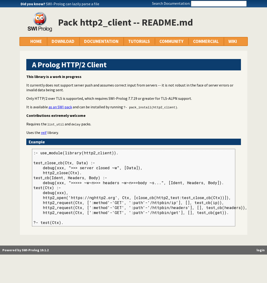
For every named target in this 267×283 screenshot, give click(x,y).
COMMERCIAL (206, 41)
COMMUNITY (171, 41)
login (261, 250)
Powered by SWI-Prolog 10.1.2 (25, 250)
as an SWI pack (60, 107)
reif (44, 132)
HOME (36, 41)
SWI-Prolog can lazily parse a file (72, 3)
